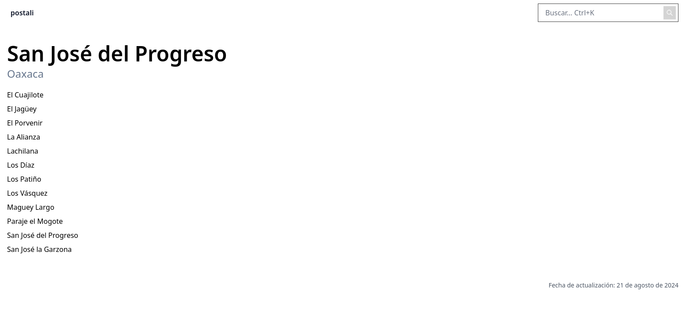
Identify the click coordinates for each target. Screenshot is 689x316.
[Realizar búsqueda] (670, 12)
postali (22, 13)
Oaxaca (25, 74)
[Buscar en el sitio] (608, 13)
